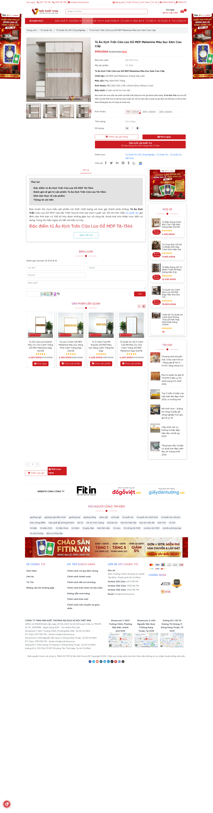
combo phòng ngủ (172, 528)
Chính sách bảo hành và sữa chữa (84, 588)
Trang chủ (31, 30)
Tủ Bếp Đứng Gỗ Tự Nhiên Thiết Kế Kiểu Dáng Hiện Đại (172, 269)
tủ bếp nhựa (62, 528)
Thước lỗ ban (132, 2)
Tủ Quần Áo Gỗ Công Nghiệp (70, 30)
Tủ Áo (87, 21)
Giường (75, 21)
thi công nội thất (132, 528)
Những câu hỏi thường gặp (40, 588)
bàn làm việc (103, 528)
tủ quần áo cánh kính (147, 517)
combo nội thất (151, 528)
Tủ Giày (126, 21)
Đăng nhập (167, 2)
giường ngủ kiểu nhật (55, 517)
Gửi (140, 294)
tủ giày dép (88, 528)
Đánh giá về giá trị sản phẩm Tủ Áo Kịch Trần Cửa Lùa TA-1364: (69, 192)
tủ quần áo (132, 213)
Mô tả (86, 170)
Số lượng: (100, 128)
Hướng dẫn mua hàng (78, 593)
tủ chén (75, 528)
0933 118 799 (59, 2)
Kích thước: (100, 111)
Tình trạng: (100, 121)
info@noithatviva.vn (78, 2)
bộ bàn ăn (112, 523)
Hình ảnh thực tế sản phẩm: (49, 196)
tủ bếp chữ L (46, 528)
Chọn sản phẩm (70, 363)
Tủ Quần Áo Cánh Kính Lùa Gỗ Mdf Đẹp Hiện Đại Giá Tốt (171, 293)
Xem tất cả (86, 235)
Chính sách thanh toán (79, 576)
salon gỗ (103, 517)
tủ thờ (172, 523)
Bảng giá (119, 2)
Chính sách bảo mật (77, 599)
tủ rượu (116, 528)
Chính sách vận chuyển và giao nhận (83, 607)
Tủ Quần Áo (46, 30)
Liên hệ (30, 576)
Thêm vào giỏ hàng (116, 137)
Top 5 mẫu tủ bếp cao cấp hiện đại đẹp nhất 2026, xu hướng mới (173, 396)
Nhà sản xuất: (102, 60)
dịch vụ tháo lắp (54, 533)
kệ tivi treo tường (95, 523)
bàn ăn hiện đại (128, 523)
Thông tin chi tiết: (43, 200)
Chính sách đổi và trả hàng (81, 582)
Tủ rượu (163, 21)
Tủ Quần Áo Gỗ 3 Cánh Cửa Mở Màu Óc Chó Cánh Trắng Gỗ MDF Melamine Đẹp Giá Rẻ (131, 346)
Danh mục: (100, 155)
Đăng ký (181, 2)
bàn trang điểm (38, 523)
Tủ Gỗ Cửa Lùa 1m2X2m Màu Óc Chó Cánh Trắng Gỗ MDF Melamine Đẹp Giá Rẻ (40, 346)
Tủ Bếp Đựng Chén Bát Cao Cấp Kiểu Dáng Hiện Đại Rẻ (171, 224)
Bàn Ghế (61, 21)
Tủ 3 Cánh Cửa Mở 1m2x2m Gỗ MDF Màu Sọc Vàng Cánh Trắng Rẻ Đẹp (101, 346)
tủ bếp (33, 528)
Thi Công (179, 21)
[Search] (145, 11)
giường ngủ (35, 517)
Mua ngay (164, 137)
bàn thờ (162, 523)
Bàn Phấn (112, 21)
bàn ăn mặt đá (147, 523)
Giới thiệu (144, 2)
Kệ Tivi (99, 21)
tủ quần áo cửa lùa (170, 517)
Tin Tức (154, 2)
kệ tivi (80, 523)
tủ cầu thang (36, 533)
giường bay (74, 517)
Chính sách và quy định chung (82, 571)
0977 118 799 (44, 2)
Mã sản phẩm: (102, 65)
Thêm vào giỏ (36, 473)
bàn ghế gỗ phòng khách (61, 523)
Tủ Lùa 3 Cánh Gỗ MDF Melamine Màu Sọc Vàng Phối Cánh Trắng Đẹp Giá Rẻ (71, 346)
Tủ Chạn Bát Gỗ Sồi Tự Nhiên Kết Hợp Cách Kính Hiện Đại (172, 247)
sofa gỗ (115, 517)
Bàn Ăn (138, 21)
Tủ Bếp (151, 21)
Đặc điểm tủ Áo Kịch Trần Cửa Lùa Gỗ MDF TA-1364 (63, 188)
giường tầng (90, 517)
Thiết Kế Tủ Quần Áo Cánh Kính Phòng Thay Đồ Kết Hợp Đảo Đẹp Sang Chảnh (172, 320)
